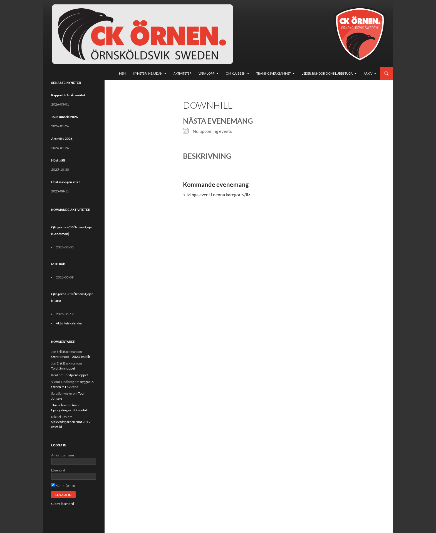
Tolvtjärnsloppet (63, 368)
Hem (122, 73)
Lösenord (58, 470)
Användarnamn (62, 455)
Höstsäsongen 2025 (65, 182)
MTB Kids (58, 264)
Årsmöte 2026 (62, 138)
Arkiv (368, 73)
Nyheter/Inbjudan (147, 73)
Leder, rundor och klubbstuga (327, 73)
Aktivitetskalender (69, 323)
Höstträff (58, 160)
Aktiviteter (182, 73)
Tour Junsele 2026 (64, 117)
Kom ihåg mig (63, 485)
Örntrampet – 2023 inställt (70, 356)
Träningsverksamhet (273, 73)
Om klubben (235, 73)
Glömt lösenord (62, 504)
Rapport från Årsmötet (68, 95)
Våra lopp (207, 73)
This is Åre (58, 405)
